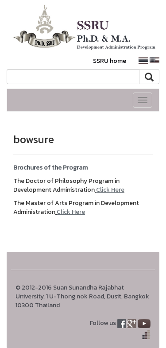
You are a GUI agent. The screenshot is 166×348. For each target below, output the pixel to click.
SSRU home (109, 61)
